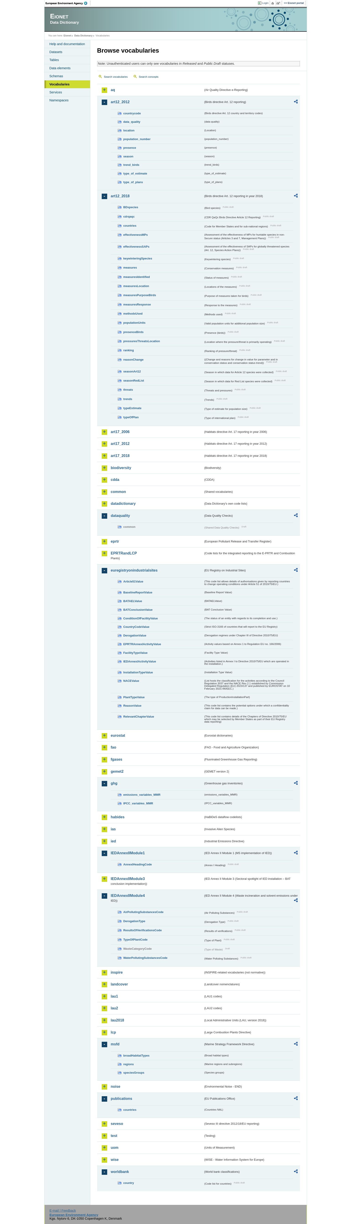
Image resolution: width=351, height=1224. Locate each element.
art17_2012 (120, 444)
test (114, 1136)
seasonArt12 (132, 371)
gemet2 (117, 771)
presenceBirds (133, 332)
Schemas (56, 76)
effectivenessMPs (135, 234)
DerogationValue (134, 635)
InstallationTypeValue (138, 672)
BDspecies (130, 207)
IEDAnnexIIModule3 (128, 879)
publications (121, 1099)
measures (130, 267)
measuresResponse (137, 304)
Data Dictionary (83, 35)
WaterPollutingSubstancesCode (145, 958)
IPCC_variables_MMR (138, 803)
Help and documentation (67, 44)
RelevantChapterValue (138, 716)
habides (118, 817)
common (118, 492)
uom (115, 1148)
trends (127, 399)
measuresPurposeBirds (139, 295)
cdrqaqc (129, 216)
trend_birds (131, 165)
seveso (117, 1124)
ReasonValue (132, 705)
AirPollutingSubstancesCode (143, 912)
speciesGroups (133, 1072)
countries (130, 225)
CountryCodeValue (136, 627)
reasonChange (133, 359)
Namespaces (59, 100)
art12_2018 (120, 196)
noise (115, 1086)
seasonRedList (133, 380)
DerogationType (134, 921)
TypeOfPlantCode (135, 939)
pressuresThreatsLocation (141, 341)
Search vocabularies (116, 76)
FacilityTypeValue (135, 652)
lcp (113, 1032)
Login (265, 3)
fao (113, 747)
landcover (119, 984)
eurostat (118, 735)
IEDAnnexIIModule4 (128, 896)
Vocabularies (59, 84)
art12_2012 (120, 102)
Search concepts (149, 76)
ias (113, 829)
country (128, 1183)
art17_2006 (120, 432)
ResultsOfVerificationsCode (142, 930)
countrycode (132, 113)
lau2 (114, 1008)
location (129, 130)
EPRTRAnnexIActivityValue (142, 644)
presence (129, 147)
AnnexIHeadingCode (137, 864)
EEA (68, 3)
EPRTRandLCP (124, 553)
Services (55, 92)
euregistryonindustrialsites (134, 570)
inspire (117, 972)
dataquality (120, 516)
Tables (54, 60)
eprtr (115, 541)
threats (128, 389)
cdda (115, 480)
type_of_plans (133, 182)
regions (128, 1064)
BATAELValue (132, 601)
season (128, 156)
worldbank (120, 1172)
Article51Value (133, 581)
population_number (137, 139)
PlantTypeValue (134, 697)
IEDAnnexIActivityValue (139, 661)
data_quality (131, 121)
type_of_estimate (135, 173)
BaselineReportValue (137, 592)
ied (113, 841)
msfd (115, 1044)
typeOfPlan (131, 417)
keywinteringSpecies (137, 258)
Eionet (67, 35)
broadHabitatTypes (136, 1055)
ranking (128, 350)
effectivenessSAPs (136, 246)
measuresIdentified (136, 277)
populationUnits (134, 322)
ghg (114, 783)
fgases (116, 759)
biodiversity (121, 468)
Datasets (55, 52)
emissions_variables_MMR (142, 794)
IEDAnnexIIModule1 (128, 853)
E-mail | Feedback (62, 1210)
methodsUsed (133, 313)
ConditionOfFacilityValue (140, 618)
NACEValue (131, 681)
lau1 (114, 996)
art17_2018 (120, 456)
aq (113, 90)
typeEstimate (132, 408)
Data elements (60, 68)
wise (115, 1160)
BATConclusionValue (138, 609)
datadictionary (123, 504)
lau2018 (117, 1020)
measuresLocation (136, 286)
